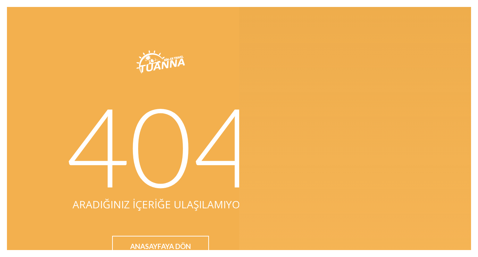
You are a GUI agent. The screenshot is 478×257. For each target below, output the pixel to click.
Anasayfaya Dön (160, 246)
